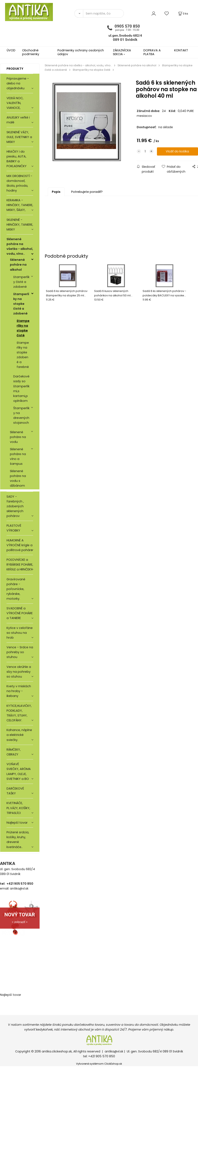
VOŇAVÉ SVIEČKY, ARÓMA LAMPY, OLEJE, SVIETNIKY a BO (19, 771)
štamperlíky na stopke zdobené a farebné (23, 355)
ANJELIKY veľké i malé (18, 119)
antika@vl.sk (114, 1051)
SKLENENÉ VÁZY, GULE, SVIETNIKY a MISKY (19, 137)
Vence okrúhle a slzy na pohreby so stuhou (19, 672)
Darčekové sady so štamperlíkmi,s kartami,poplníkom (21, 388)
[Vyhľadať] (78, 13)
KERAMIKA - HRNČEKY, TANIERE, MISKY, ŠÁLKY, (20, 205)
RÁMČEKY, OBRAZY (14, 751)
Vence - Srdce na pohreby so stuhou (20, 652)
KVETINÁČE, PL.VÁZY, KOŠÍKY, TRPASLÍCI (18, 808)
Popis (56, 192)
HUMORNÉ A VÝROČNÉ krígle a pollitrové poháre (20, 545)
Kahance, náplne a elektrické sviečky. (19, 735)
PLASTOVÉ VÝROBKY (14, 528)
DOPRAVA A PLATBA (152, 52)
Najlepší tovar (17, 822)
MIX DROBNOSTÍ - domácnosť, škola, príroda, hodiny (19, 183)
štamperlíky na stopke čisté (23, 328)
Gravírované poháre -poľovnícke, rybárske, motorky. (16, 589)
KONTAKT (181, 50)
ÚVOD (11, 50)
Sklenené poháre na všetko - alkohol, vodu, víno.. (20, 246)
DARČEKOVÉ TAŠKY (15, 790)
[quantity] (145, 152)
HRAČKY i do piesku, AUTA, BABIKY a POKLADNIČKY (17, 158)
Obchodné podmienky (30, 52)
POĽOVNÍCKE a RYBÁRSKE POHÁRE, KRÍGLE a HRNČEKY (20, 564)
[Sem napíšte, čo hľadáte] (103, 13)
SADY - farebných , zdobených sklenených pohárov (15, 506)
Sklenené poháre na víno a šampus (18, 456)
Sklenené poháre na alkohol (18, 265)
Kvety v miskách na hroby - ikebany (19, 691)
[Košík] (183, 14)
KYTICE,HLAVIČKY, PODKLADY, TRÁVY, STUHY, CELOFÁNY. (19, 713)
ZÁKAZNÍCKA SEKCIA (122, 52)
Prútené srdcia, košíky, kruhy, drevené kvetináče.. (18, 839)
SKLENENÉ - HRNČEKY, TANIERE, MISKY (20, 225)
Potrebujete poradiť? (87, 192)
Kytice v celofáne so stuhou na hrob (20, 633)
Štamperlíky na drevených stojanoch (21, 415)
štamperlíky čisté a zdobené (21, 282)
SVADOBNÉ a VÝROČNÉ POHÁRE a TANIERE (20, 613)
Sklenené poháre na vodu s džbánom (18, 478)
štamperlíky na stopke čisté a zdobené (21, 304)
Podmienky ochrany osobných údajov (81, 52)
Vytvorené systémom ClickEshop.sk (99, 1063)
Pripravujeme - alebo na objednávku (18, 83)
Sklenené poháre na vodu (18, 437)
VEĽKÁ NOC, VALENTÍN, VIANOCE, (15, 103)
